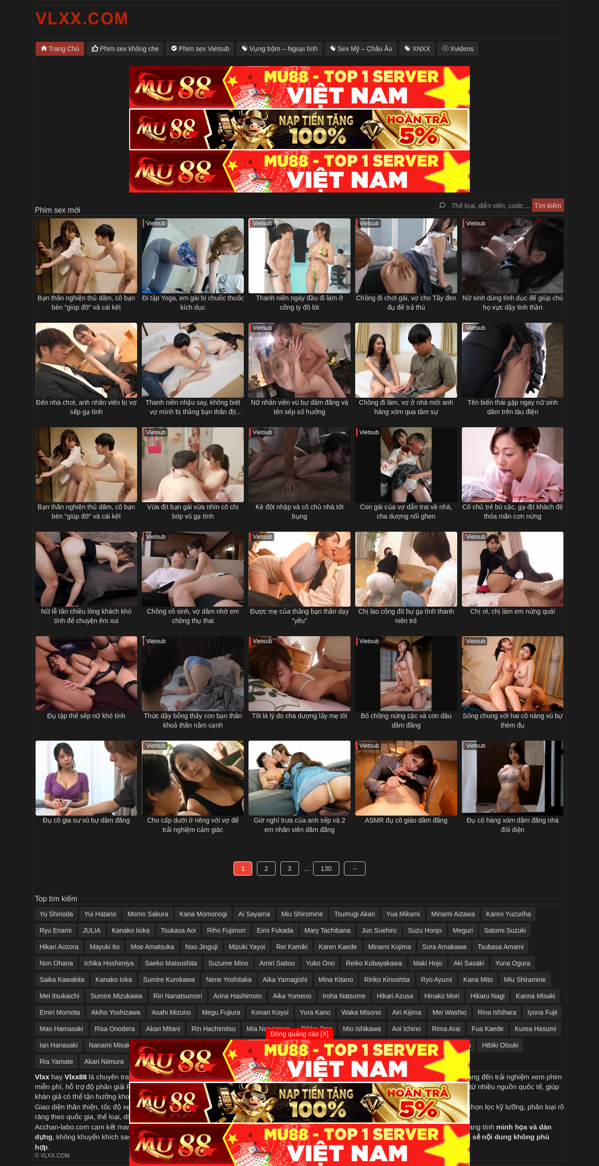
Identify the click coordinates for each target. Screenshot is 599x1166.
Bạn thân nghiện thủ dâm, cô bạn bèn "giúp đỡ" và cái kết (86, 302)
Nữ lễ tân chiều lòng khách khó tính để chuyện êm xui (86, 616)
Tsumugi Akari (354, 914)
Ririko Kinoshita (386, 979)
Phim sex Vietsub (204, 48)
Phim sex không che (129, 48)
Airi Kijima (406, 1012)
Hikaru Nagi (487, 996)
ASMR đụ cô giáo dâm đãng (406, 820)
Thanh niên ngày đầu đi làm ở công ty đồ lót (299, 302)
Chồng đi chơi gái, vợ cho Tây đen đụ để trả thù (406, 302)
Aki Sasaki (468, 963)
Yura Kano (315, 1012)
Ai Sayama (254, 914)
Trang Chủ (64, 48)
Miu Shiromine (302, 914)
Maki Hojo (427, 963)
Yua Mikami (403, 914)
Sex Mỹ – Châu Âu (365, 48)
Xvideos (462, 48)
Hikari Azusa (395, 996)
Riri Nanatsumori (177, 996)
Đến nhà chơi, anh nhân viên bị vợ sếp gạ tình (86, 407)
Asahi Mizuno (171, 1012)
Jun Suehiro (379, 930)
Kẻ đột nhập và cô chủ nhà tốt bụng (299, 511)
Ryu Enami (56, 930)
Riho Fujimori (226, 930)
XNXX (421, 48)
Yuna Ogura (512, 963)
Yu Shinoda (56, 914)
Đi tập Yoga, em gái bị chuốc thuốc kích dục (193, 302)
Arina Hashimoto (237, 996)
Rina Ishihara (497, 1012)
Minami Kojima (389, 947)
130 (326, 868)
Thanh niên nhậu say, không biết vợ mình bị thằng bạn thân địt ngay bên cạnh (193, 407)
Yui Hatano (100, 914)
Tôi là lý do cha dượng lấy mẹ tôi (299, 716)
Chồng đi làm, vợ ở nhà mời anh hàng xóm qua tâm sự (406, 407)
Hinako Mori (442, 996)
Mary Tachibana (327, 930)
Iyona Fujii (542, 1012)
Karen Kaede (338, 947)
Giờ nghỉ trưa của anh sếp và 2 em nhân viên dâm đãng (299, 825)
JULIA (92, 930)
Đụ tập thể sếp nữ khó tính (86, 716)
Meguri (463, 930)
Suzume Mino (228, 963)
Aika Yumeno (292, 996)
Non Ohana (56, 963)
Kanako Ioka (113, 979)
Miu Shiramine (525, 979)
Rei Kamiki (291, 947)
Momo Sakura (147, 914)
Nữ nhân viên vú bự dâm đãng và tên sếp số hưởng (299, 407)
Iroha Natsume (343, 996)
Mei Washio (449, 1012)
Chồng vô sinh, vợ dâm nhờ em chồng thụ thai (193, 616)
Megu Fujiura (221, 1012)
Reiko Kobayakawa (374, 963)
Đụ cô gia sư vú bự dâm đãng (86, 820)
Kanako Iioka (131, 930)
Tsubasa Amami (500, 947)
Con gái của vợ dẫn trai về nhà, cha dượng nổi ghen (406, 511)
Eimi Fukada (275, 930)
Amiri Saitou (276, 963)
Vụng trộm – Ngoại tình (283, 48)
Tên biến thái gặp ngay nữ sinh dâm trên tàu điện (513, 407)
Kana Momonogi (203, 914)
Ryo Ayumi (437, 979)
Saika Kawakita (62, 979)
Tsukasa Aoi (178, 930)
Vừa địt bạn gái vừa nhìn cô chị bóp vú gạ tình (193, 511)
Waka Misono (361, 1012)
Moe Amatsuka (152, 947)
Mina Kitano (336, 979)
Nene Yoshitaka (228, 979)
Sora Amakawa (444, 947)
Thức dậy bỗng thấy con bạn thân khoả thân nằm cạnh (193, 720)
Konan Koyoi (269, 1012)
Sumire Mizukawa (116, 996)
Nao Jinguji (201, 947)
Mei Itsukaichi (60, 996)
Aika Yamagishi (285, 979)
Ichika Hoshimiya (109, 963)
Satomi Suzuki (505, 930)
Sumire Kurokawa (169, 979)
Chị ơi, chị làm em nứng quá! (512, 611)
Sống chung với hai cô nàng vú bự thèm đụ (513, 720)
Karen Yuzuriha (508, 914)
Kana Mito (478, 979)
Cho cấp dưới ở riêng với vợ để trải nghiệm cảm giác (193, 825)
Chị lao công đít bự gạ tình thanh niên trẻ (406, 616)
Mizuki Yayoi (247, 947)
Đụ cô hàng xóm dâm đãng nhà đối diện (513, 825)
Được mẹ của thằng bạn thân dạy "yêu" (299, 616)
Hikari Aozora (59, 947)
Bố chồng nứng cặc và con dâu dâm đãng (406, 720)
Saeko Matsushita (171, 963)
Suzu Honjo (424, 930)
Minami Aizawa (453, 914)
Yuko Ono (320, 963)
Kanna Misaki (535, 996)
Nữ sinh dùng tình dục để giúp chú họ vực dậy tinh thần (512, 302)
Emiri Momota (60, 1012)
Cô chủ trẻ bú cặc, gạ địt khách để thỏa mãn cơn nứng (512, 511)
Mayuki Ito (105, 947)
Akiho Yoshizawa (115, 1012)
